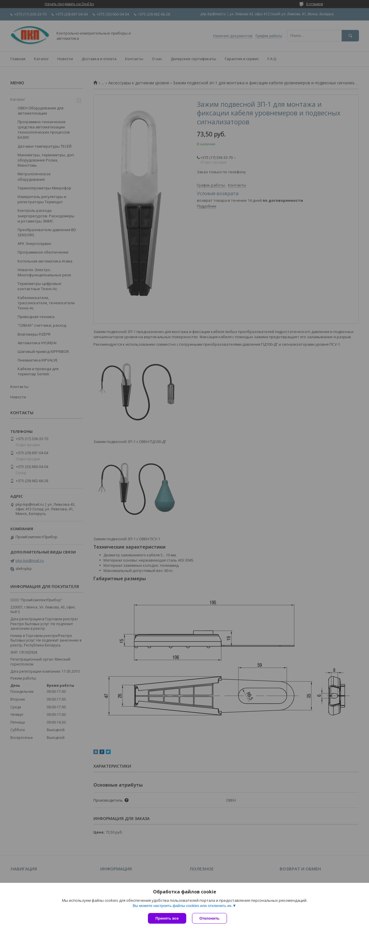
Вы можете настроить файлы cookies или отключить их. (182, 905)
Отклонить (209, 918)
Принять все (167, 918)
